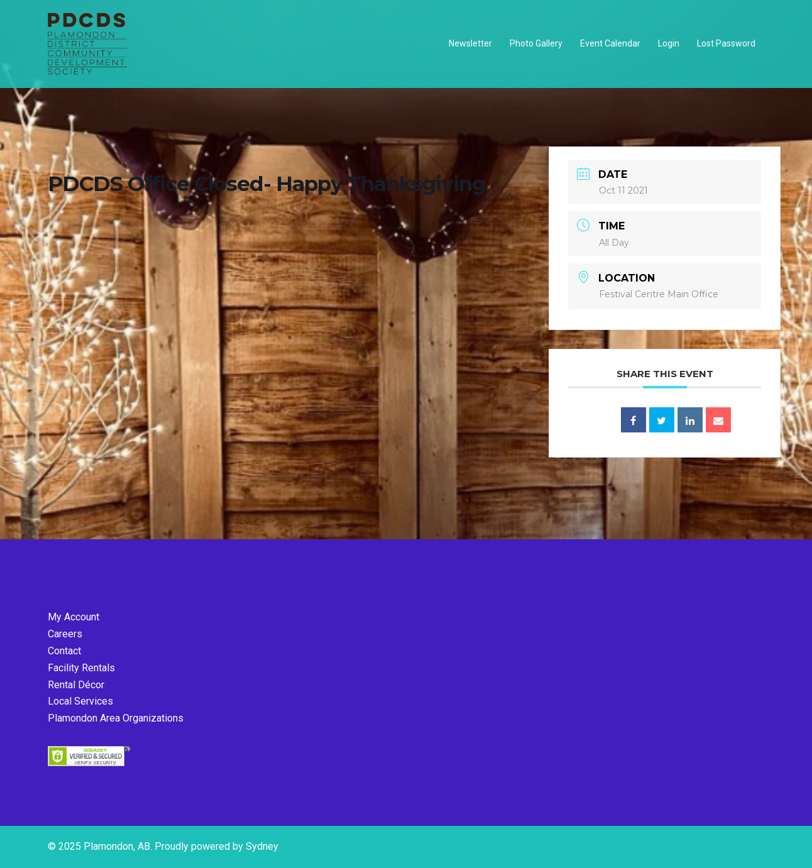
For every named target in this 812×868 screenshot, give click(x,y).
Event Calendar (610, 43)
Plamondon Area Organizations (116, 718)
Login (668, 43)
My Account (73, 617)
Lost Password (726, 43)
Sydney (262, 846)
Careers (65, 634)
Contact (64, 651)
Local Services (80, 701)
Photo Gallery (536, 43)
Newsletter (470, 43)
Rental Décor (76, 685)
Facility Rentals (81, 668)
